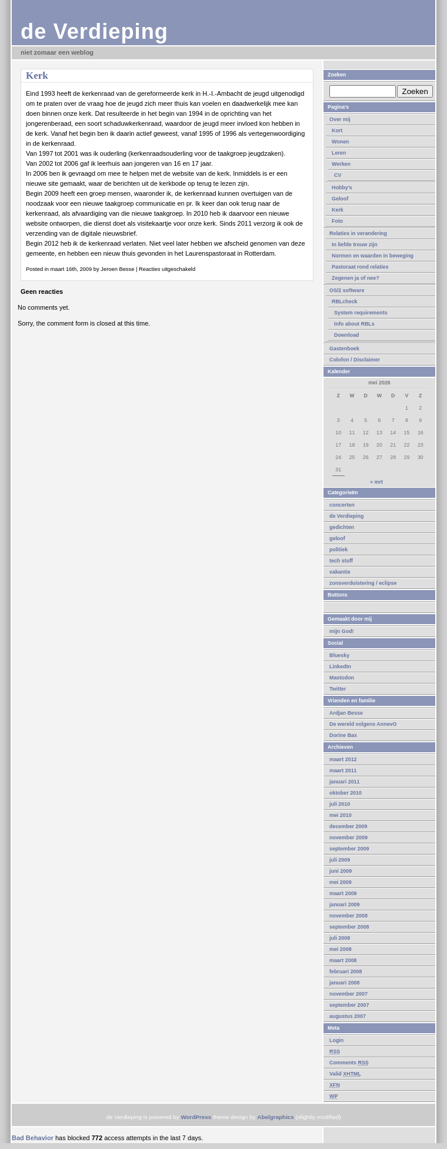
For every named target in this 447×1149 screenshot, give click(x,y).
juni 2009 (340, 871)
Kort (337, 130)
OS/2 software (346, 290)
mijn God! (341, 631)
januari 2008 (344, 983)
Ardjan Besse (346, 713)
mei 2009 (340, 882)
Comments (349, 1063)
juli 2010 (339, 804)
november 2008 (348, 916)
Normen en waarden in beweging (372, 256)
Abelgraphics (275, 1117)
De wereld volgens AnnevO (363, 724)
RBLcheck (345, 301)
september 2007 (349, 1005)
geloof (337, 538)
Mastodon (341, 678)
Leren (339, 153)
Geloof (340, 199)
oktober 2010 (345, 793)
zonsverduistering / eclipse (362, 583)
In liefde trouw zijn (355, 244)
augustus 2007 (347, 1016)
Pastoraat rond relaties (360, 267)
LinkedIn (340, 666)
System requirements (361, 313)
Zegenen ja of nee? (355, 278)
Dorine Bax (343, 735)
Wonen (340, 142)
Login (336, 1040)
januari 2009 (344, 904)
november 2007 (348, 994)
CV (337, 175)
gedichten (341, 527)
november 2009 (348, 837)
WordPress (196, 1117)
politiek (338, 549)
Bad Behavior (33, 1137)
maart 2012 (343, 759)
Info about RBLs (354, 324)
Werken (341, 164)
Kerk (337, 210)
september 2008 (349, 927)
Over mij (340, 119)
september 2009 (349, 849)
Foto (337, 221)
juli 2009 (339, 860)
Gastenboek (344, 348)
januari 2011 (344, 782)
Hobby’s (342, 187)
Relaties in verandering (358, 233)
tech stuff (341, 561)
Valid (345, 1074)
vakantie (340, 572)
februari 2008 (345, 971)
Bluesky (339, 655)
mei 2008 (340, 949)
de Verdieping (94, 31)
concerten (342, 505)
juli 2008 (339, 938)
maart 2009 (343, 893)
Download (346, 335)
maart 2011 (343, 770)
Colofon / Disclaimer (354, 360)
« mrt (376, 482)
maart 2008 (343, 960)
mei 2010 (340, 815)
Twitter (337, 689)
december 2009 (348, 826)
